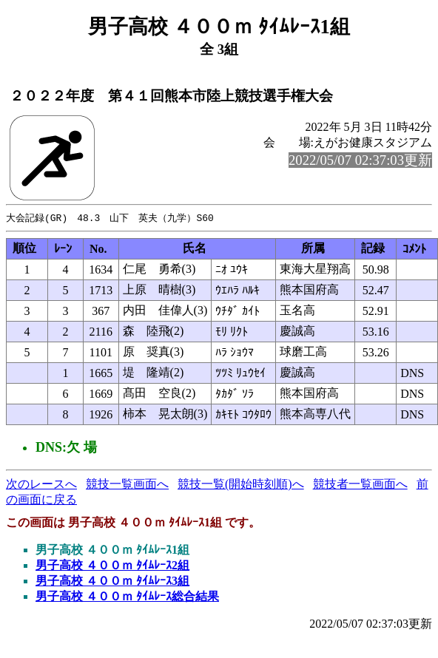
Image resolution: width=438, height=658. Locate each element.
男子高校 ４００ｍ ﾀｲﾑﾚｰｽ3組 (112, 581)
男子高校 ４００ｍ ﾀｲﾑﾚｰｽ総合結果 (127, 597)
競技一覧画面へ (127, 484)
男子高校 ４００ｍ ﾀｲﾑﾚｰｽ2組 (112, 566)
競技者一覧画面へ (360, 484)
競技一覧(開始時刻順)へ (241, 484)
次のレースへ (41, 484)
